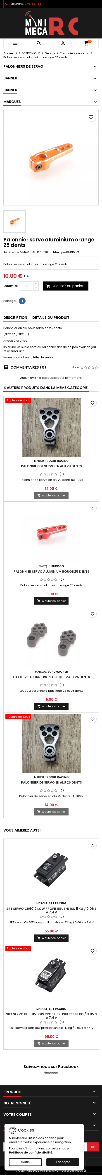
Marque (59, 252)
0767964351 (33, 4)
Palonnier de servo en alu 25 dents (51, 782)
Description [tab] (15, 317)
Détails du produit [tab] (50, 317)
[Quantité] (26, 286)
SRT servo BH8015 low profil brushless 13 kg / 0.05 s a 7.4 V (51, 1016)
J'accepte (62, 1162)
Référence (11, 252)
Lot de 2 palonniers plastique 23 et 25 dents (51, 677)
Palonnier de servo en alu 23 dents (51, 466)
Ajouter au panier (65, 285)
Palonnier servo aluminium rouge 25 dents (51, 571)
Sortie (25, 1162)
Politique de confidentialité (30, 1152)
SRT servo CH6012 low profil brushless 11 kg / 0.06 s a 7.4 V (51, 910)
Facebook (51, 1072)
